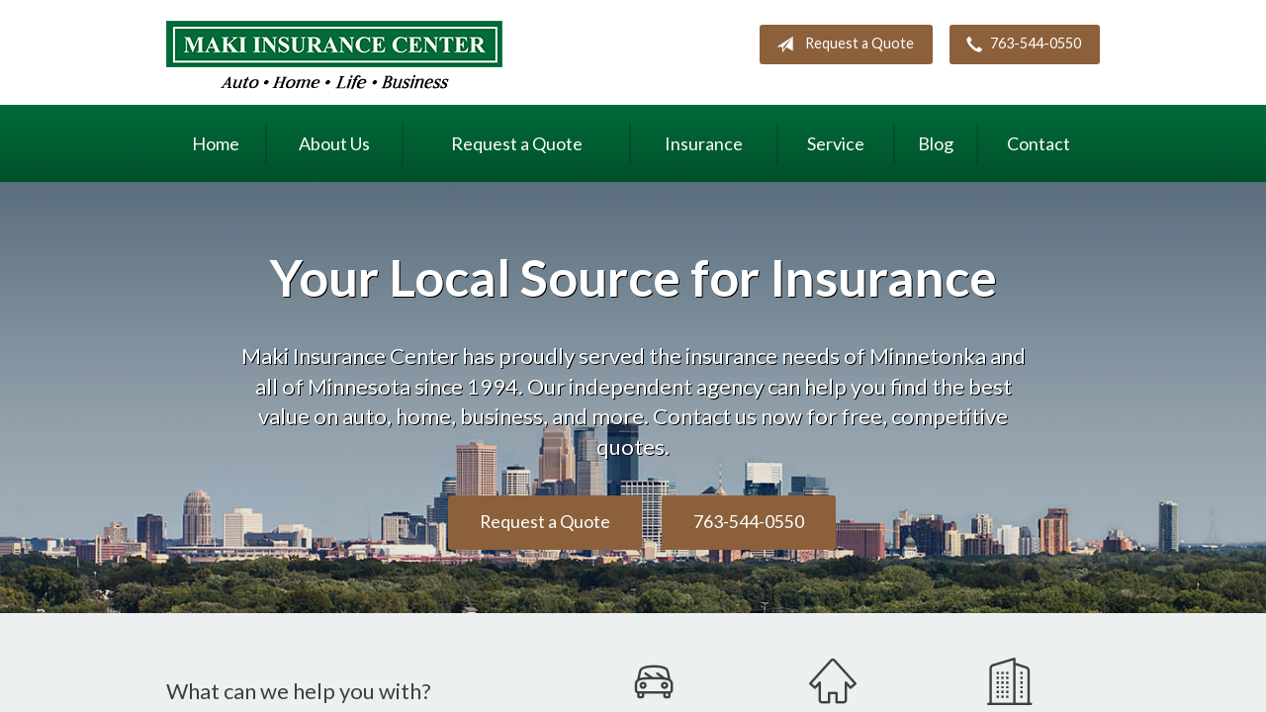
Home (215, 143)
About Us (334, 143)
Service (835, 143)
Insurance (704, 143)
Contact (1038, 143)
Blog (935, 143)
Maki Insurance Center (334, 55)
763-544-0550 (1019, 44)
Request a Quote (841, 44)
